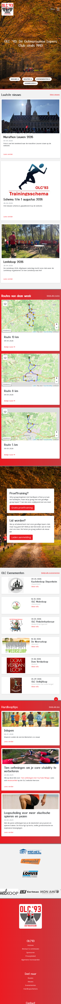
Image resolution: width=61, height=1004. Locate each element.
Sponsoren (30, 952)
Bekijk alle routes (53, 296)
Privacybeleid (30, 956)
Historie (30, 945)
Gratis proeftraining (22, 507)
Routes (28, 79)
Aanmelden (30, 83)
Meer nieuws (55, 94)
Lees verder (8, 154)
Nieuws (15, 79)
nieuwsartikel (12, 780)
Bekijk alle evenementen (50, 573)
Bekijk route (9, 347)
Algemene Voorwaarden (30, 960)
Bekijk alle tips (54, 707)
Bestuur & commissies (30, 949)
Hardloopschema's (30, 989)
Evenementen (43, 79)
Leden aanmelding (21, 537)
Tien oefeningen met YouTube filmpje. (35, 778)
